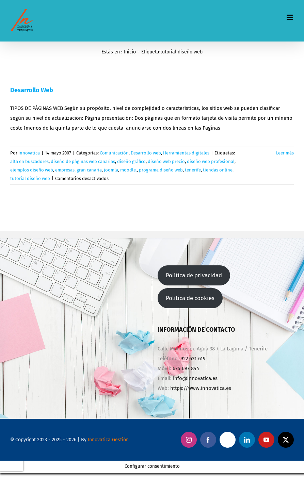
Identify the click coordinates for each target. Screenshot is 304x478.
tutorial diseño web (30, 178)
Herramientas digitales (186, 152)
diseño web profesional (211, 161)
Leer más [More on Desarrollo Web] (285, 152)
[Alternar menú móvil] (290, 17)
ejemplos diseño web (31, 169)
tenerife (193, 169)
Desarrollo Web (31, 90)
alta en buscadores (29, 161)
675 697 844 (186, 368)
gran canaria (89, 169)
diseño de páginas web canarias (83, 161)
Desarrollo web (146, 152)
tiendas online (218, 169)
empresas (65, 169)
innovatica (29, 152)
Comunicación (114, 152)
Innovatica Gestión (108, 440)
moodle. (128, 169)
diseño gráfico (131, 161)
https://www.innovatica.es (200, 388)
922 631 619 (193, 359)
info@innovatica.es (195, 378)
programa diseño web (161, 169)
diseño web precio (166, 161)
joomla (111, 169)
